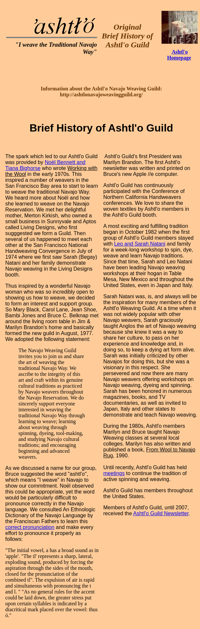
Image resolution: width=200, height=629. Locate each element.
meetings (114, 473)
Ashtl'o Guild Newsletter (160, 513)
